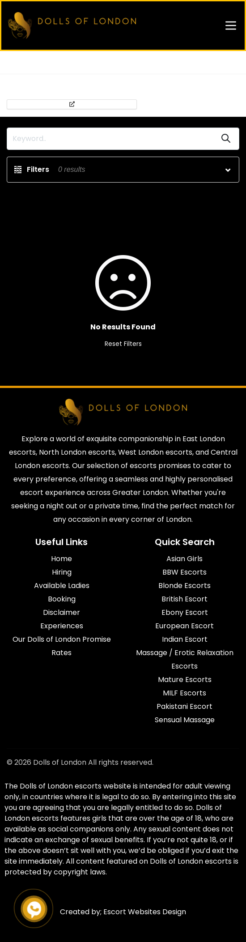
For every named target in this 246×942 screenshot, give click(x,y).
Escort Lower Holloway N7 (191, 62)
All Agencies (51, 62)
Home (16, 62)
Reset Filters (123, 343)
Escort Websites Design (144, 912)
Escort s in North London (112, 62)
